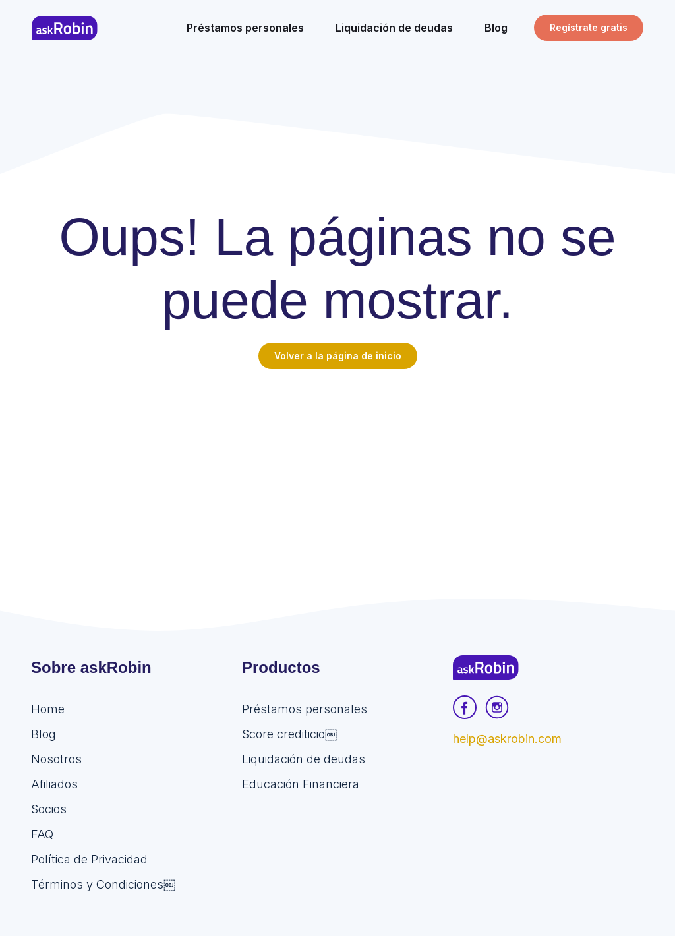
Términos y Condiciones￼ (103, 884)
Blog (43, 734)
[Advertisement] (337, 468)
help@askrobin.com (507, 739)
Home (48, 709)
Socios (49, 809)
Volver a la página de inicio (337, 355)
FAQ (42, 834)
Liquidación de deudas (303, 759)
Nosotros (56, 759)
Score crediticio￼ (289, 734)
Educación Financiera (300, 784)
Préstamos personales (304, 709)
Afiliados (54, 784)
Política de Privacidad (89, 859)
